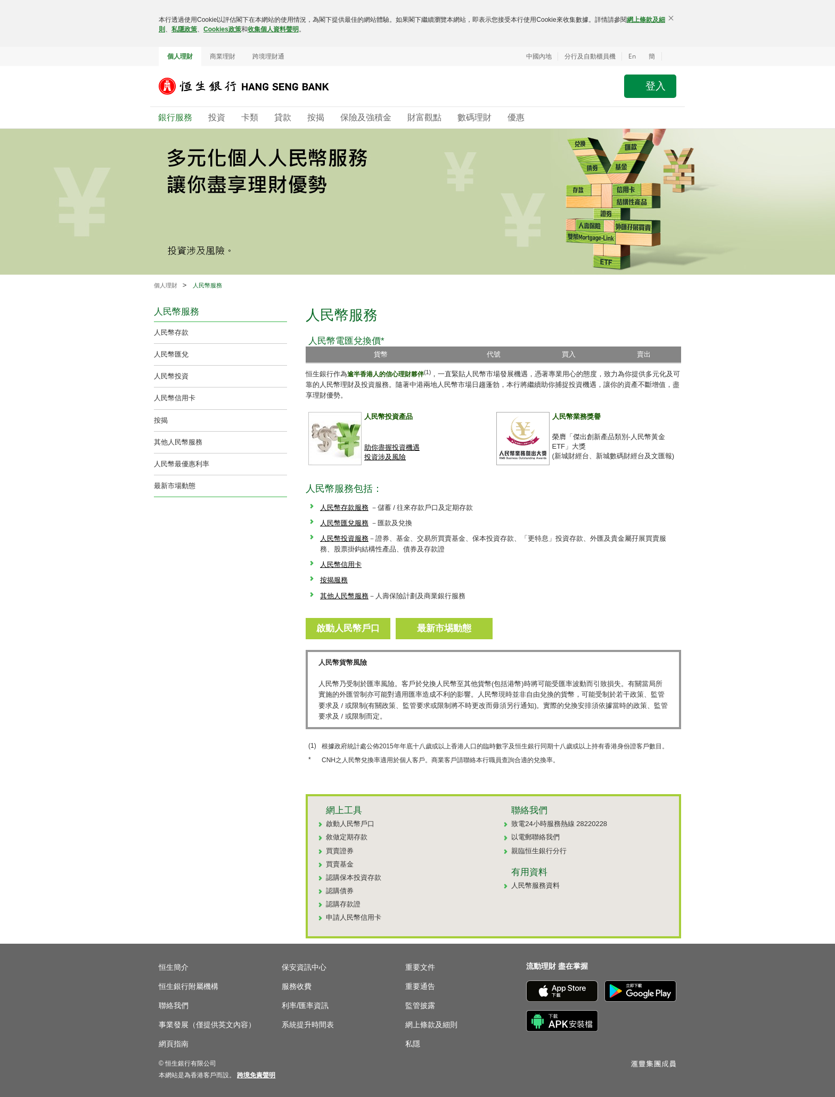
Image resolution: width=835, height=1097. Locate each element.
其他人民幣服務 (178, 442)
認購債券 (340, 891)
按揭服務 (334, 580)
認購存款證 (343, 904)
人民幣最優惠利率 (181, 464)
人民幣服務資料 (535, 885)
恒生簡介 (174, 967)
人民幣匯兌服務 (344, 523)
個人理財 (180, 56)
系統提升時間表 (308, 1024)
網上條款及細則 (431, 1024)
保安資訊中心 (304, 967)
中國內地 (539, 56)
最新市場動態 (174, 486)
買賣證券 (340, 851)
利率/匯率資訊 (305, 1005)
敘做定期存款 (346, 837)
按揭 (161, 420)
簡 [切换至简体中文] (652, 56)
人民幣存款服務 (344, 508)
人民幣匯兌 (171, 354)
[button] (668, 56)
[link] (256, 1075)
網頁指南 (174, 1044)
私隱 (412, 1044)
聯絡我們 (174, 1005)
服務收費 (297, 986)
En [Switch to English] (632, 56)
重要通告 (420, 986)
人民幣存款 (171, 332)
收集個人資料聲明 (273, 29)
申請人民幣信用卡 (353, 917)
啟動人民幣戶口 (350, 824)
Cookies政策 (222, 29)
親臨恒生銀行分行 (539, 851)
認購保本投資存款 (353, 877)
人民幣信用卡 (174, 398)
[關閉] (671, 18)
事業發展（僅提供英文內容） (207, 1024)
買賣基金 (340, 864)
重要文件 (420, 967)
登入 (655, 86)
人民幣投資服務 (344, 538)
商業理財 (222, 56)
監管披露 (420, 1005)
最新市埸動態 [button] (444, 628)
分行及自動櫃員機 (590, 56)
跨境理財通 (268, 56)
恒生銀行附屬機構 (188, 986)
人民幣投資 (171, 376)
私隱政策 (184, 29)
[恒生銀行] (252, 86)
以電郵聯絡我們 (535, 837)
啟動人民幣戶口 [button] (348, 628)
